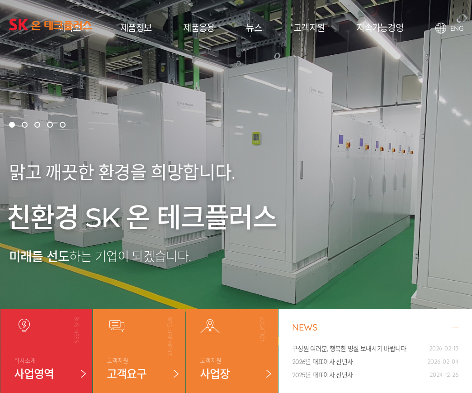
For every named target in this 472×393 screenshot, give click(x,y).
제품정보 (135, 28)
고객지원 (309, 28)
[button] (12, 125)
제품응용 (198, 28)
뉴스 (254, 28)
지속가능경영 (379, 28)
